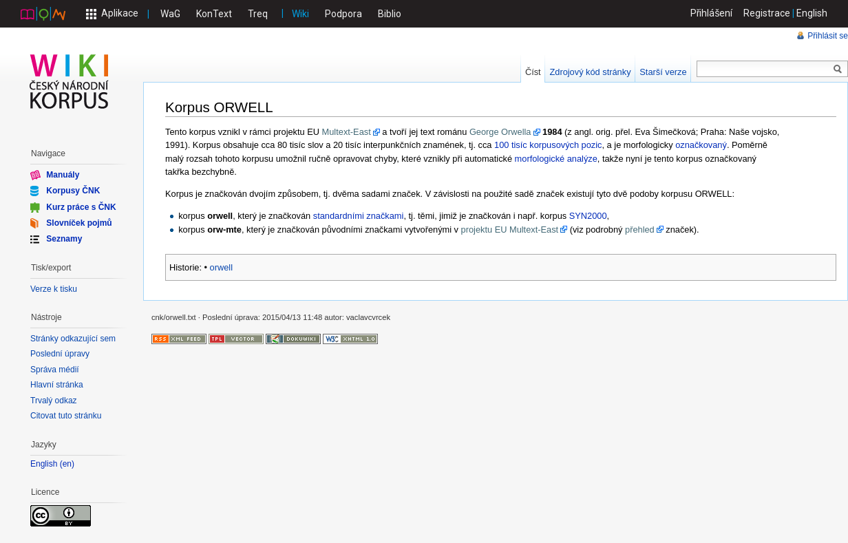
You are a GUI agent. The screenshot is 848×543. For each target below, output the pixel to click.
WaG (170, 13)
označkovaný (701, 145)
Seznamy (64, 239)
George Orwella (500, 132)
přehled (640, 229)
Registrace (766, 13)
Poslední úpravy (59, 354)
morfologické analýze (556, 158)
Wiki (300, 13)
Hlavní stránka (56, 385)
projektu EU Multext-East (510, 229)
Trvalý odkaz (53, 400)
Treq (258, 13)
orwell (221, 267)
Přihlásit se (827, 36)
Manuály (62, 175)
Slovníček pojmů (79, 223)
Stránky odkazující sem (73, 338)
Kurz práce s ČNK (81, 206)
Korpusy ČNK (73, 190)
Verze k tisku (53, 289)
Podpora (343, 13)
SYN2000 (588, 216)
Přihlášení (711, 13)
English (811, 13)
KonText (214, 13)
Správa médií (54, 369)
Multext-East (346, 132)
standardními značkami (358, 216)
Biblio (389, 13)
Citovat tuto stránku (65, 415)
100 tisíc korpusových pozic (548, 145)
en (67, 464)
